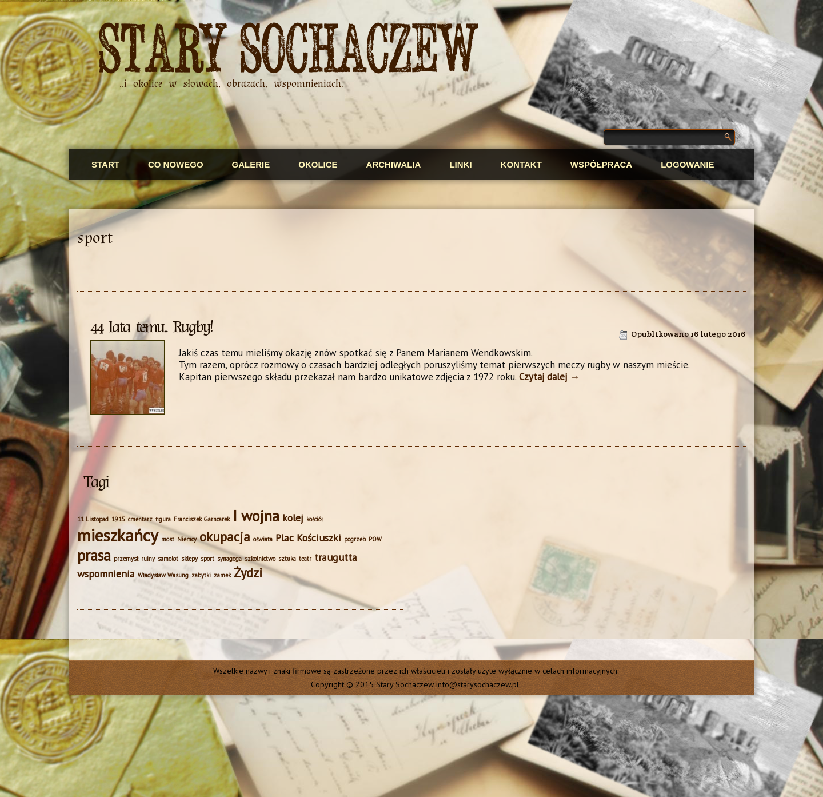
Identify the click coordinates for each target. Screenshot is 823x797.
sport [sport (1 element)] (207, 559)
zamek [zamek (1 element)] (222, 575)
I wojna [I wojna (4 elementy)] (256, 515)
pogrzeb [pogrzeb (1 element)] (355, 539)
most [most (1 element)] (167, 539)
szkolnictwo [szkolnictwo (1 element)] (260, 559)
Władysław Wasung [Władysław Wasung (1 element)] (163, 575)
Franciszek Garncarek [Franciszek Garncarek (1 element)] (202, 519)
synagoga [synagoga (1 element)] (229, 559)
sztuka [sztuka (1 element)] (287, 559)
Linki (460, 164)
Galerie (251, 164)
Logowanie (687, 164)
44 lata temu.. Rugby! (151, 327)
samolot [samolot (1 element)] (168, 559)
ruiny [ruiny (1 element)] (148, 559)
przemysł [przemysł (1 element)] (126, 559)
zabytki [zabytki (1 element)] (201, 575)
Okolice (317, 164)
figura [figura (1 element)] (163, 519)
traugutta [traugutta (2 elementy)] (335, 557)
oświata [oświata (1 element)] (263, 539)
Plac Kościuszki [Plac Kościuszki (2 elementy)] (308, 537)
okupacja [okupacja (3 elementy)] (224, 536)
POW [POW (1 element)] (375, 539)
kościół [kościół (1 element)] (314, 519)
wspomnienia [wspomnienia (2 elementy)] (106, 573)
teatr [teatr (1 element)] (305, 559)
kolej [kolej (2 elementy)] (292, 517)
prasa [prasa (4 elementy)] (94, 555)
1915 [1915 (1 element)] (118, 519)
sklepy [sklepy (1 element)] (189, 559)
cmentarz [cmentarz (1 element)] (140, 519)
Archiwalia (393, 164)
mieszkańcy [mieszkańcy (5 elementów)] (117, 535)
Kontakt (521, 164)
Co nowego (175, 164)
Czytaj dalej (549, 376)
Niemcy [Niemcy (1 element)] (187, 539)
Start (105, 164)
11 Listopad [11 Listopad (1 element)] (93, 519)
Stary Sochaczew (288, 50)
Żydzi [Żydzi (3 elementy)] (248, 572)
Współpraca (601, 164)
